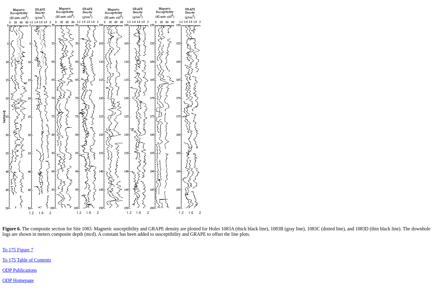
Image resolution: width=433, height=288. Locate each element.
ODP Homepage (18, 280)
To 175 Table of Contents (26, 259)
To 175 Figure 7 (17, 249)
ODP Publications (19, 270)
